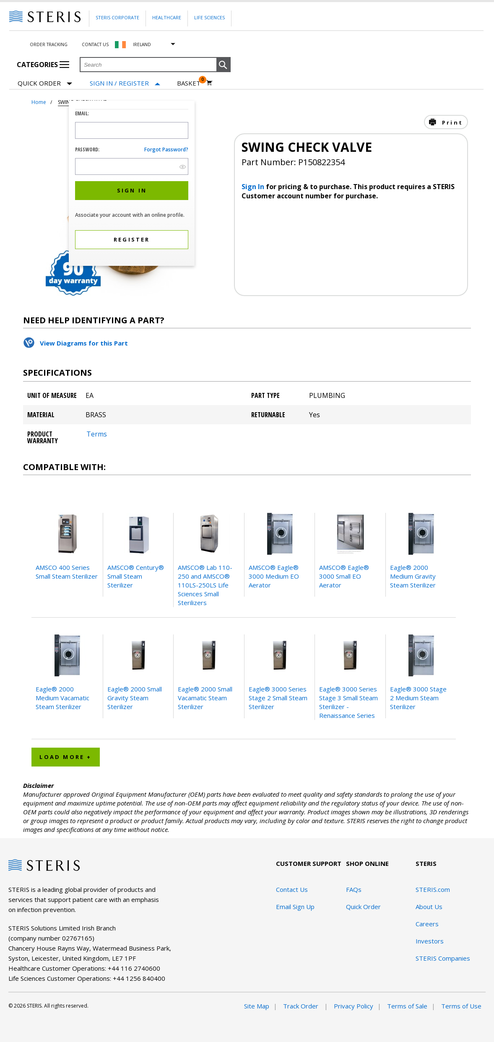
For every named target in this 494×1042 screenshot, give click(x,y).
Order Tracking (49, 44)
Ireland (142, 44)
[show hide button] (182, 166)
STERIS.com (433, 889)
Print (451, 122)
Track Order (301, 1006)
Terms (96, 434)
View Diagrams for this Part (84, 343)
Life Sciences (209, 17)
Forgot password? (166, 149)
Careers (427, 924)
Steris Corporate (117, 17)
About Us (429, 906)
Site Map (256, 1006)
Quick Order (45, 83)
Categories (43, 64)
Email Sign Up (295, 906)
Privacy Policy (353, 1006)
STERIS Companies (443, 958)
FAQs (353, 889)
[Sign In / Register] (125, 83)
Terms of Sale (407, 1006)
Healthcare (166, 17)
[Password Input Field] (131, 166)
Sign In (254, 186)
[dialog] (131, 184)
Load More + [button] (65, 757)
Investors (430, 941)
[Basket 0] (195, 83)
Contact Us (95, 44)
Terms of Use (461, 1006)
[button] (223, 65)
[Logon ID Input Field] (131, 130)
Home (38, 102)
